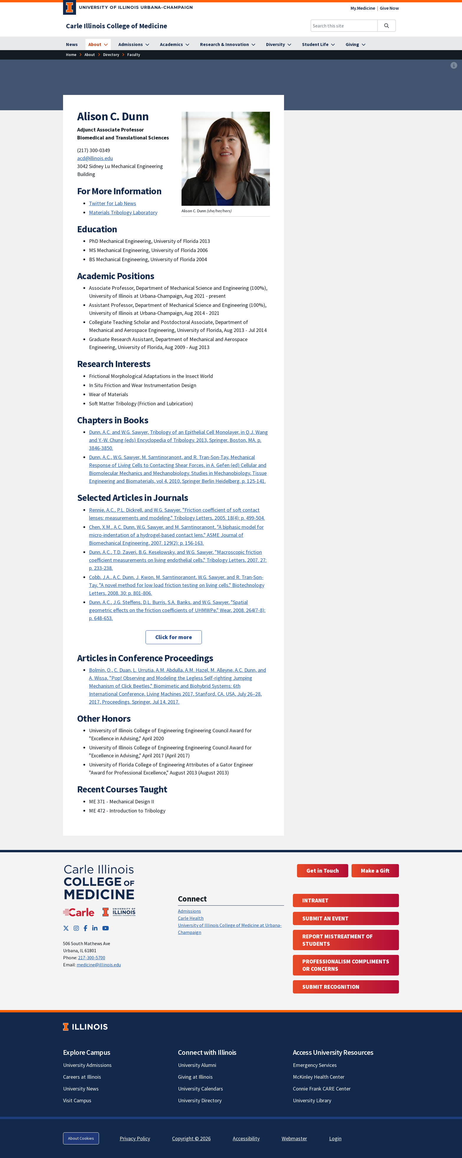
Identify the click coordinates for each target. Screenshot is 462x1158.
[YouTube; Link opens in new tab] (105, 928)
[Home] (71, 54)
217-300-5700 (91, 957)
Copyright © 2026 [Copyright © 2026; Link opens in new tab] (191, 1138)
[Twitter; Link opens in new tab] (66, 928)
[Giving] (356, 44)
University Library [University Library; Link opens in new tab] (312, 1100)
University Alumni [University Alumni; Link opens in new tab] (197, 1065)
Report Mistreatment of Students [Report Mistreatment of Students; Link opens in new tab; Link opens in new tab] (337, 940)
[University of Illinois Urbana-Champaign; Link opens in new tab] (128, 8)
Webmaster (294, 1138)
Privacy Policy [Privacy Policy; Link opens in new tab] (135, 1138)
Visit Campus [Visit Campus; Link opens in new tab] (77, 1100)
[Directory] (111, 54)
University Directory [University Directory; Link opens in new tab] (200, 1100)
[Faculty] (133, 54)
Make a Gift (375, 870)
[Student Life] (318, 44)
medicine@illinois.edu (99, 965)
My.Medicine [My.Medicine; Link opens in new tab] (363, 8)
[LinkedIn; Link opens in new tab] (95, 928)
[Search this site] (344, 25)
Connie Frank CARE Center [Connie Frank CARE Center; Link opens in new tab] (322, 1088)
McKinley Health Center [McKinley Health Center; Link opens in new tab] (318, 1076)
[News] (72, 44)
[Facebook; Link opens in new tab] (86, 928)
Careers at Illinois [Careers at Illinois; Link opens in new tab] (82, 1076)
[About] (98, 44)
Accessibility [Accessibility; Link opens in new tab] (246, 1138)
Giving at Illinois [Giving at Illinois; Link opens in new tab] (195, 1076)
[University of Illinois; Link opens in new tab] (85, 1027)
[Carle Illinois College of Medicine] (116, 25)
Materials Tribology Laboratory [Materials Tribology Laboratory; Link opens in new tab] (123, 212)
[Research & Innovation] (227, 44)
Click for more (173, 637)
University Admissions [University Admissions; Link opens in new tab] (87, 1065)
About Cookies (81, 1138)
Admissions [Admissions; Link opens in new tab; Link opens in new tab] (189, 911)
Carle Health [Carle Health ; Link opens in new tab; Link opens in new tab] (191, 918)
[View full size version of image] (454, 65)
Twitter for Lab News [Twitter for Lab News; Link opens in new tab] (112, 203)
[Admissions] (134, 44)
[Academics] (174, 44)
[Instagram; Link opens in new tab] (76, 928)
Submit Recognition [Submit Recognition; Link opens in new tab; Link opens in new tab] (330, 986)
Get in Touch (322, 870)
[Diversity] (278, 44)
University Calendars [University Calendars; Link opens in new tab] (200, 1088)
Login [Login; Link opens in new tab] (335, 1138)
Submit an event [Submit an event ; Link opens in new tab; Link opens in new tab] (325, 918)
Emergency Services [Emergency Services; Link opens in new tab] (315, 1065)
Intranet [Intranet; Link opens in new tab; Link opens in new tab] (315, 900)
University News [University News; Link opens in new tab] (81, 1088)
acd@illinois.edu (95, 158)
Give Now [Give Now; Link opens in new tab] (389, 8)
